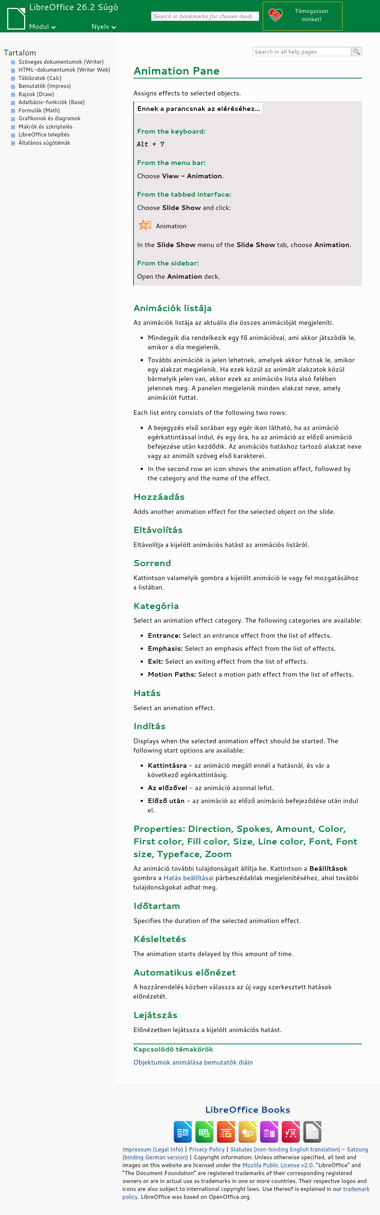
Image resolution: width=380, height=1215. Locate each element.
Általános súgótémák (44, 143)
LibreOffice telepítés (43, 134)
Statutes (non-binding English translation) (285, 1149)
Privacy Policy (207, 1149)
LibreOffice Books (247, 1109)
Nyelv (100, 26)
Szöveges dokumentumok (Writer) (61, 62)
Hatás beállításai (188, 877)
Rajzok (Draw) (36, 94)
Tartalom (20, 52)
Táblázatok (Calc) (40, 78)
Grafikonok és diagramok (49, 118)
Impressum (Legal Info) (152, 1149)
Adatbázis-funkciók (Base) (51, 102)
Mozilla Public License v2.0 (277, 1165)
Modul (39, 26)
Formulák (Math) (39, 110)
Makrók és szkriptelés (45, 126)
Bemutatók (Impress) (44, 86)
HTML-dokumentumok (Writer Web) (64, 69)
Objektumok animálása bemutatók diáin (193, 1062)
